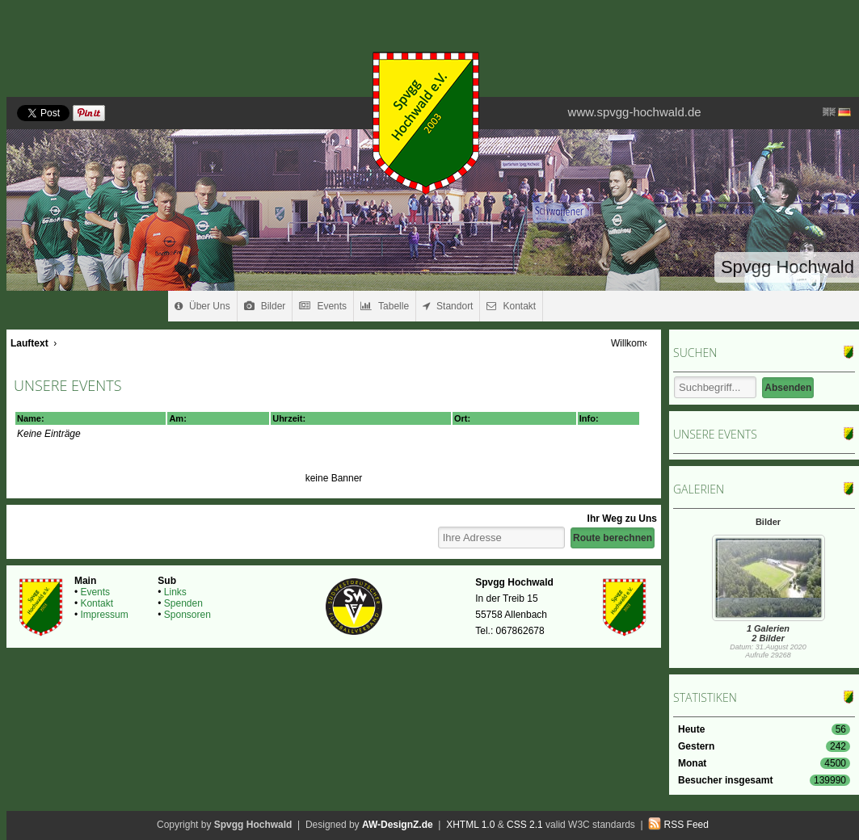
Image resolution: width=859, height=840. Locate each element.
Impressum (104, 614)
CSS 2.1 (525, 824)
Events (323, 306)
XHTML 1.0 (470, 824)
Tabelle (384, 306)
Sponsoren (187, 614)
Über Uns (202, 306)
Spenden (183, 603)
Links (175, 592)
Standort (448, 306)
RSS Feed (686, 824)
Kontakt (511, 306)
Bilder (265, 306)
